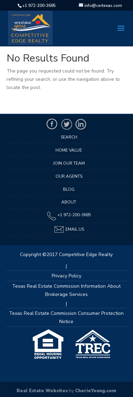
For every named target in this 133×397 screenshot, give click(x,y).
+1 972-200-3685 (39, 5)
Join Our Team (69, 163)
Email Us (69, 229)
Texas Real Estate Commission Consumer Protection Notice (66, 317)
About (68, 202)
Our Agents (68, 176)
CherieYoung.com (95, 391)
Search (69, 137)
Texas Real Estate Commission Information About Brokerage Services (66, 290)
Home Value (68, 150)
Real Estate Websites (42, 391)
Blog (68, 189)
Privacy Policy (66, 276)
